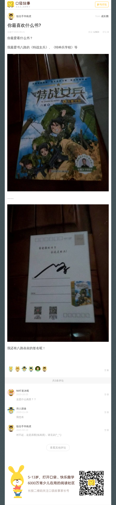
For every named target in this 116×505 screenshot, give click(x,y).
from (97, 16)
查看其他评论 (58, 447)
